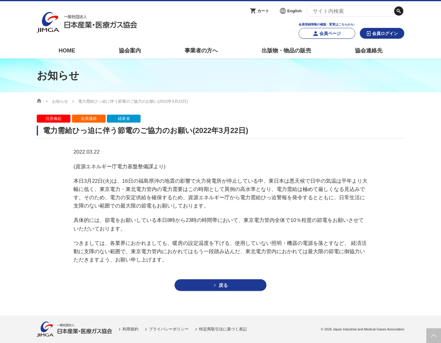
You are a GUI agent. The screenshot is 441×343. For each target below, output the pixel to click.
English (294, 11)
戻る (223, 285)
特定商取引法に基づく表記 (223, 329)
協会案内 (130, 51)
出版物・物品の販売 (286, 51)
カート (263, 11)
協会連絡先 (369, 51)
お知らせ (60, 101)
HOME (66, 51)
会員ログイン (385, 33)
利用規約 (130, 329)
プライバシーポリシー (169, 329)
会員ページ (330, 33)
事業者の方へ (201, 51)
